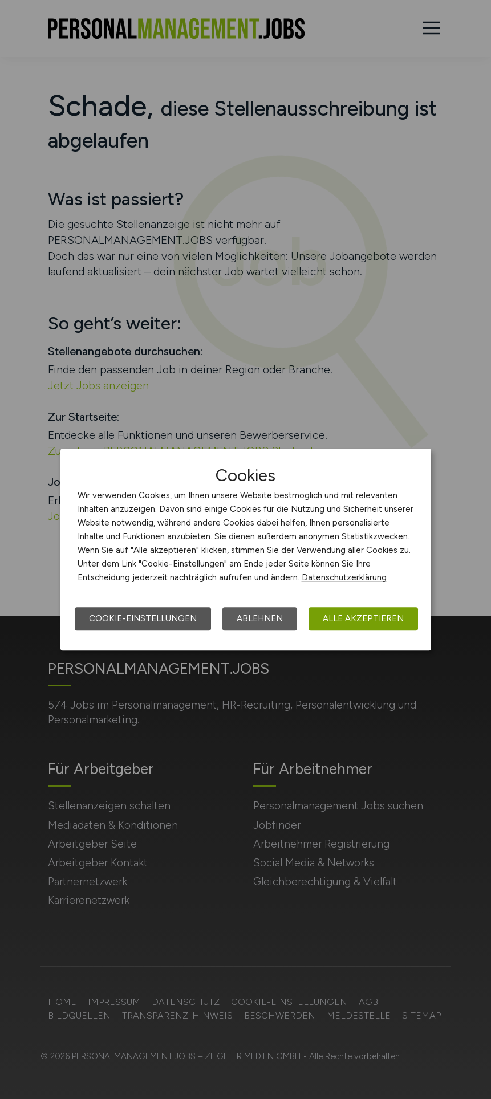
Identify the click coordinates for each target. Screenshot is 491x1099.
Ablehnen (260, 618)
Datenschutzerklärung (344, 577)
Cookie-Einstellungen (143, 618)
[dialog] (245, 549)
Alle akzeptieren (363, 618)
